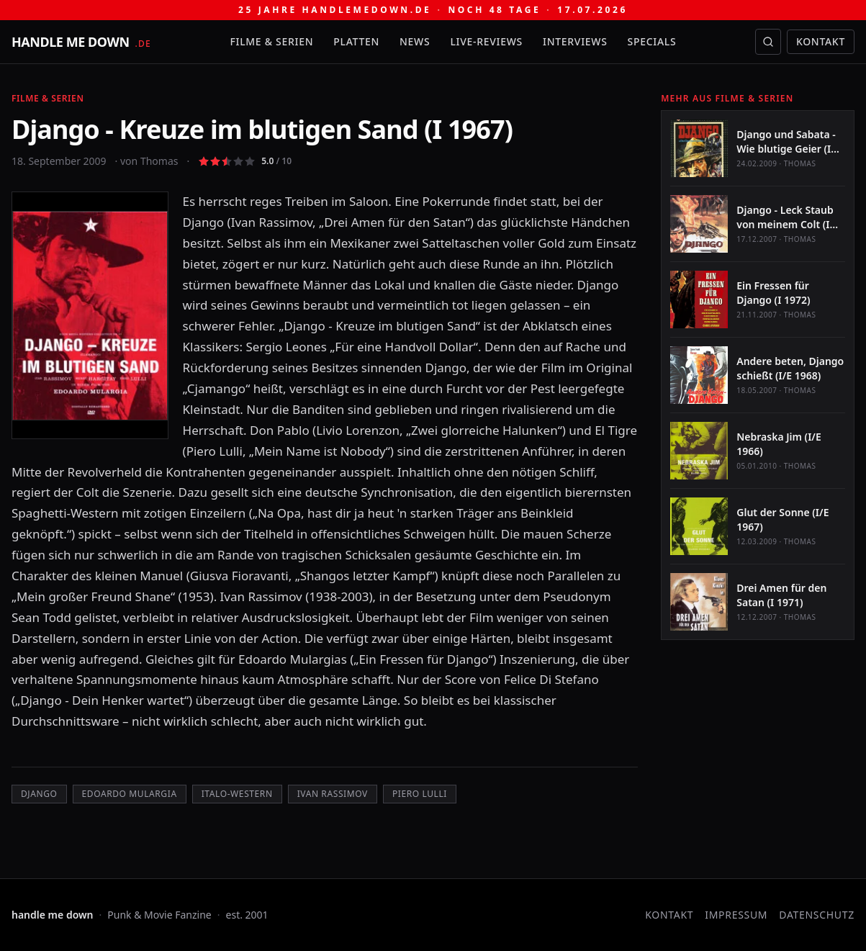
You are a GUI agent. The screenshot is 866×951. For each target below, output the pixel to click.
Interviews (575, 41)
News (415, 41)
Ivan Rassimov (332, 794)
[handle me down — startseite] (81, 42)
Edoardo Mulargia (129, 794)
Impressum (736, 914)
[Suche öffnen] (768, 42)
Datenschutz (816, 914)
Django (39, 794)
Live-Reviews (486, 41)
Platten (356, 41)
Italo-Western (237, 794)
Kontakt (820, 41)
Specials (652, 41)
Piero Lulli (419, 794)
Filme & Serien (271, 41)
